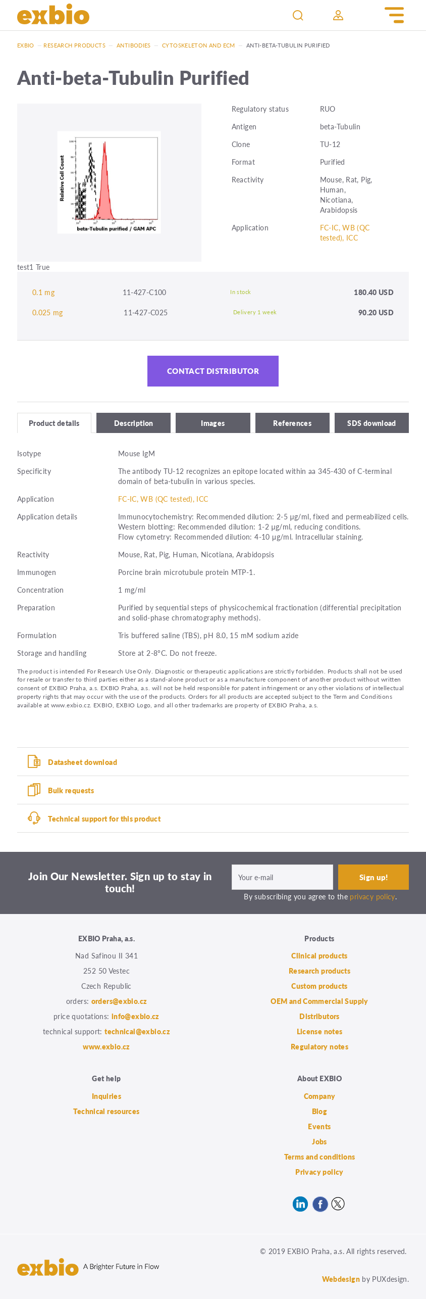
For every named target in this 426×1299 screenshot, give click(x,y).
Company (320, 1096)
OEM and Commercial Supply (319, 1001)
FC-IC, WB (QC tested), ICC (345, 232)
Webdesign (341, 1279)
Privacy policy (319, 1172)
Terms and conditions (319, 1156)
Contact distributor (213, 371)
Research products (74, 45)
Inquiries (106, 1096)
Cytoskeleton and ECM (198, 45)
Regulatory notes (319, 1047)
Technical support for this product (104, 818)
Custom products (319, 986)
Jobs (319, 1141)
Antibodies (134, 45)
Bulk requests (71, 790)
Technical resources (106, 1111)
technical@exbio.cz (137, 1032)
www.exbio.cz (106, 1047)
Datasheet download (82, 762)
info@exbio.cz (135, 1017)
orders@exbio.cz (119, 1001)
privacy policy (372, 896)
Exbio (25, 45)
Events (319, 1126)
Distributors (319, 1017)
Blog (320, 1111)
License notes (320, 1032)
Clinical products (319, 956)
